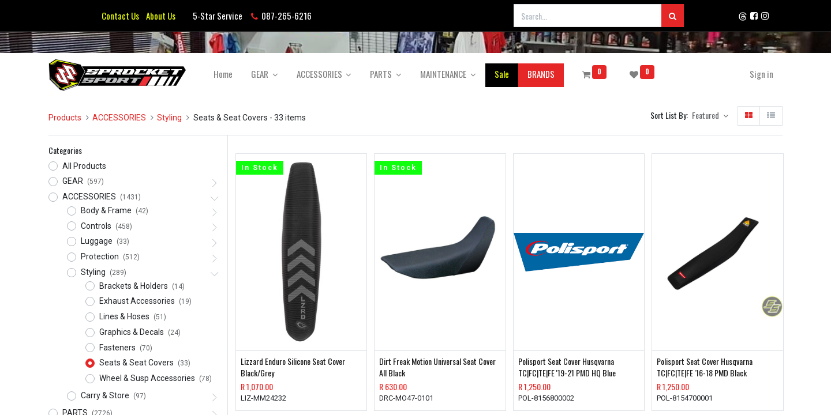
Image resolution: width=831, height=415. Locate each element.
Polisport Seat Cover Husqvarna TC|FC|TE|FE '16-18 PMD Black (705, 367)
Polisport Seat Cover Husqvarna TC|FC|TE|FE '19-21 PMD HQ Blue (567, 367)
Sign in (761, 73)
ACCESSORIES (119, 117)
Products (64, 117)
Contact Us (120, 15)
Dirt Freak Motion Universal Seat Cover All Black (437, 367)
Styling (169, 117)
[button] (710, 116)
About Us (159, 15)
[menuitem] (223, 74)
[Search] (672, 15)
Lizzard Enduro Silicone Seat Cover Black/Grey (293, 367)
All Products (84, 166)
